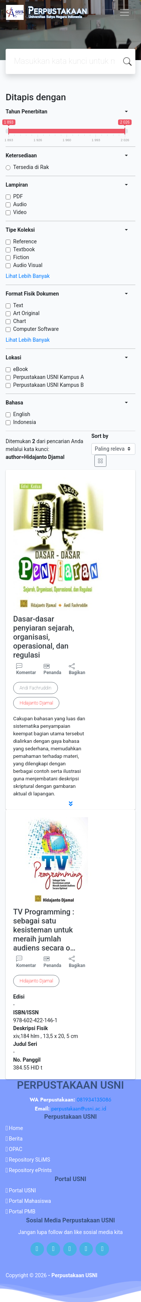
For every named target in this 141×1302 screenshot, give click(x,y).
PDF (18, 196)
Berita (16, 1138)
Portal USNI (22, 1190)
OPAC (16, 1149)
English (21, 414)
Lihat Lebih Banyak (28, 276)
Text (18, 305)
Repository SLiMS (29, 1159)
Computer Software (36, 329)
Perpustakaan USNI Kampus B (48, 385)
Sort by (99, 436)
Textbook (24, 249)
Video (20, 212)
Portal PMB (22, 1211)
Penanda (52, 672)
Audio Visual (27, 265)
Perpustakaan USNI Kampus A (48, 377)
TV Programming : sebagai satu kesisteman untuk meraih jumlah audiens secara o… (44, 929)
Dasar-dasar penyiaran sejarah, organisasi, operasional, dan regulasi (43, 636)
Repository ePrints (30, 1170)
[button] (70, 804)
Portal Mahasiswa (30, 1201)
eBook (20, 369)
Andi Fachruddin (36, 688)
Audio (20, 204)
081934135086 (94, 1099)
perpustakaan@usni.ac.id (78, 1108)
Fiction (21, 257)
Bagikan (77, 669)
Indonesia (24, 422)
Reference (25, 241)
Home (16, 1128)
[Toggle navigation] (124, 12)
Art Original (26, 313)
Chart (19, 321)
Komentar (26, 669)
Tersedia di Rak (31, 167)
